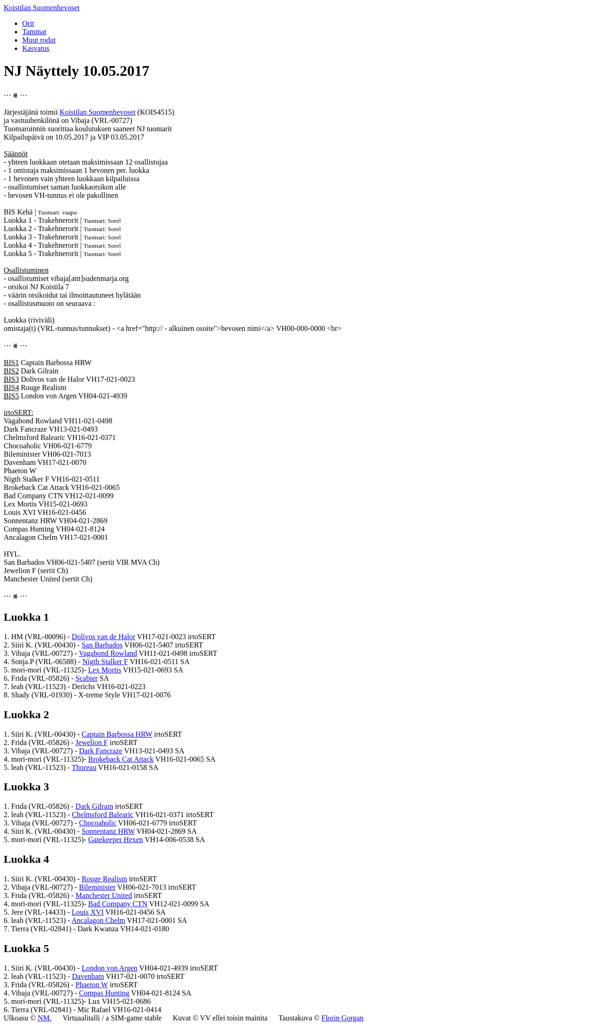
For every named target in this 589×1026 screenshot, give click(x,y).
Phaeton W (91, 985)
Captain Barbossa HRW (116, 734)
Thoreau (84, 767)
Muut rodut (39, 40)
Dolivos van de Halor (103, 637)
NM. (44, 1018)
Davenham (88, 976)
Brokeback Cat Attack (120, 759)
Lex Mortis (104, 670)
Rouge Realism (104, 879)
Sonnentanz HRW (108, 831)
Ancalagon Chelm (98, 920)
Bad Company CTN (117, 904)
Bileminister (97, 887)
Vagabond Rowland (108, 653)
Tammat (34, 32)
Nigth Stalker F (105, 662)
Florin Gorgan (343, 1018)
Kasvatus (36, 48)
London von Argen (109, 968)
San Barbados (101, 645)
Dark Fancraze (101, 751)
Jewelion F (91, 742)
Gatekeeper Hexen (115, 839)
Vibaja (80, 120)
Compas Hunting (104, 993)
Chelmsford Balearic (102, 814)
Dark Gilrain (94, 806)
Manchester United (103, 895)
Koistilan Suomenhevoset (42, 8)
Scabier (86, 678)
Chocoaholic (98, 823)
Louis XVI (88, 912)
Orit (28, 23)
